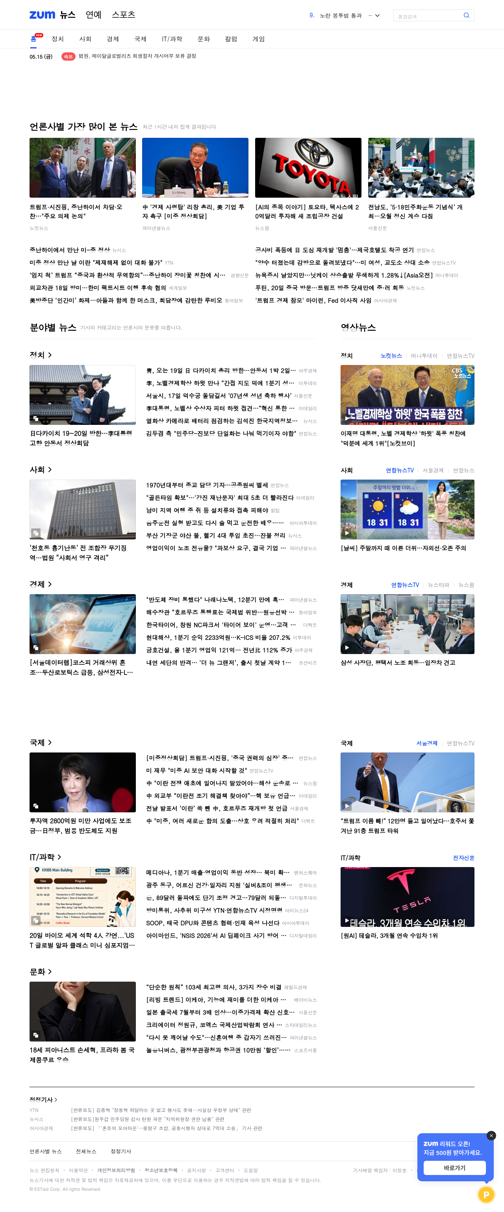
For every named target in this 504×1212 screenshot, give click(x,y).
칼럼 (231, 38)
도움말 (251, 1170)
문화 (203, 38)
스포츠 (123, 15)
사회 (85, 38)
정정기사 (41, 1099)
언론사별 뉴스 (46, 1151)
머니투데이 (424, 356)
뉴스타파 (438, 585)
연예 (94, 15)
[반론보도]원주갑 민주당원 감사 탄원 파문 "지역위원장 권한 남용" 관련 (147, 1119)
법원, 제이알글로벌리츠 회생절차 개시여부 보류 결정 (137, 56)
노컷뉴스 (39, 227)
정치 (58, 38)
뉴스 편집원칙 (44, 1170)
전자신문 (463, 858)
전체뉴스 (86, 1151)
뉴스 (68, 15)
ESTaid (41, 1189)
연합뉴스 (463, 470)
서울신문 (377, 227)
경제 (113, 38)
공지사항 (196, 1170)
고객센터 (224, 1170)
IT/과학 (172, 38)
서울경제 (433, 470)
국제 (140, 38)
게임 (258, 38)
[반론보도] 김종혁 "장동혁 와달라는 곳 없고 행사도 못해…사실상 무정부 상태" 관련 (161, 1109)
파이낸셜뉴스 (156, 227)
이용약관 (78, 1170)
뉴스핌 (262, 227)
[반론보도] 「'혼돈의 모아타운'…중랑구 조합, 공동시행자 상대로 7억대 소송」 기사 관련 (167, 1128)
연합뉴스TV (460, 356)
